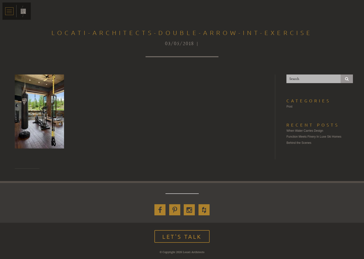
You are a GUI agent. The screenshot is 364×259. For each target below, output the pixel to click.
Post (289, 106)
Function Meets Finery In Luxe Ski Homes (313, 136)
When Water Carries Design (304, 130)
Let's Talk (182, 236)
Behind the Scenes (298, 143)
